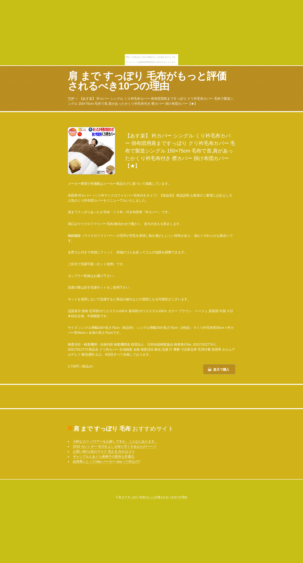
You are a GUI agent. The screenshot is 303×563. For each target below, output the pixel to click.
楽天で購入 (221, 369)
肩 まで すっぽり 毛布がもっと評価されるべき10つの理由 (147, 81)
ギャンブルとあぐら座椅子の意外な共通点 (103, 456)
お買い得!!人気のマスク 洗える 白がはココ (104, 451)
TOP (71, 99)
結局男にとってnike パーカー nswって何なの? (106, 461)
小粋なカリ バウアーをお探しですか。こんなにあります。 (115, 441)
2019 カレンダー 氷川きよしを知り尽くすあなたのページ (114, 446)
